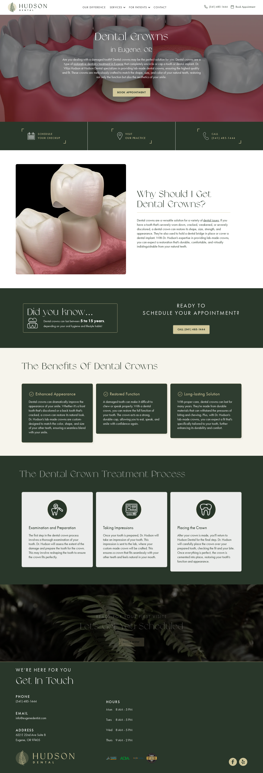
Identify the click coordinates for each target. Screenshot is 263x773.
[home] (27, 7)
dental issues (211, 220)
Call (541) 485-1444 (191, 329)
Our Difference (94, 7)
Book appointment (131, 92)
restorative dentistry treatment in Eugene (98, 64)
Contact (160, 7)
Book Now (131, 642)
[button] (117, 7)
